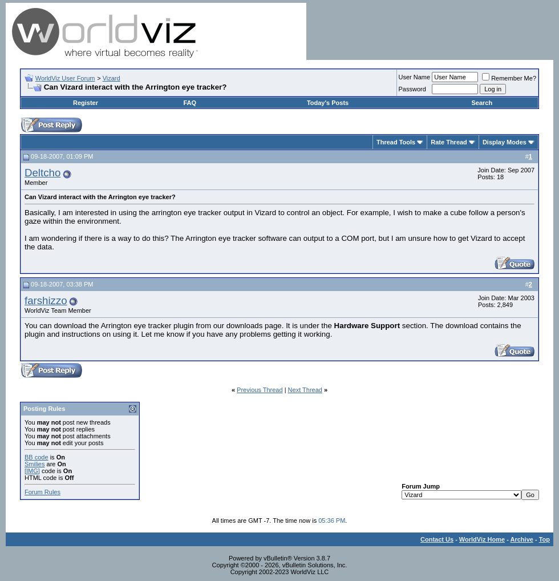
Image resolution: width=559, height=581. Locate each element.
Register (85, 102)
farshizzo (46, 300)
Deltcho (42, 173)
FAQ (189, 102)
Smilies (34, 464)
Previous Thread (260, 389)
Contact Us (436, 539)
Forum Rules (42, 492)
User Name (415, 77)
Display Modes (504, 142)
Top (544, 539)
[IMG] (32, 470)
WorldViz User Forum (65, 78)
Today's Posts (328, 102)
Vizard (111, 78)
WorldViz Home (482, 539)
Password (412, 89)
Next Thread (305, 389)
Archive (522, 539)
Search (481, 102)
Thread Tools (395, 142)
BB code (36, 457)
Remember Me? (509, 78)
